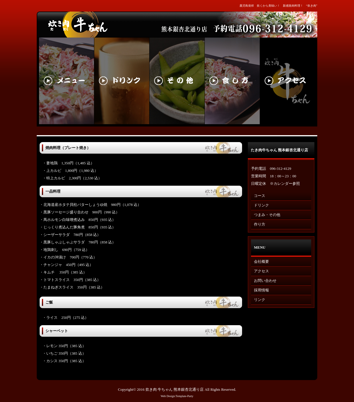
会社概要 (261, 261)
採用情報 (261, 290)
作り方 (259, 224)
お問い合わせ (265, 280)
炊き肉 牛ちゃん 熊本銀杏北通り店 (174, 389)
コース (259, 195)
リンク (259, 299)
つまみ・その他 (267, 215)
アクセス (261, 271)
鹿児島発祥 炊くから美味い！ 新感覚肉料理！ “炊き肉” (278, 5)
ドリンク (261, 205)
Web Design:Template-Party (177, 396)
